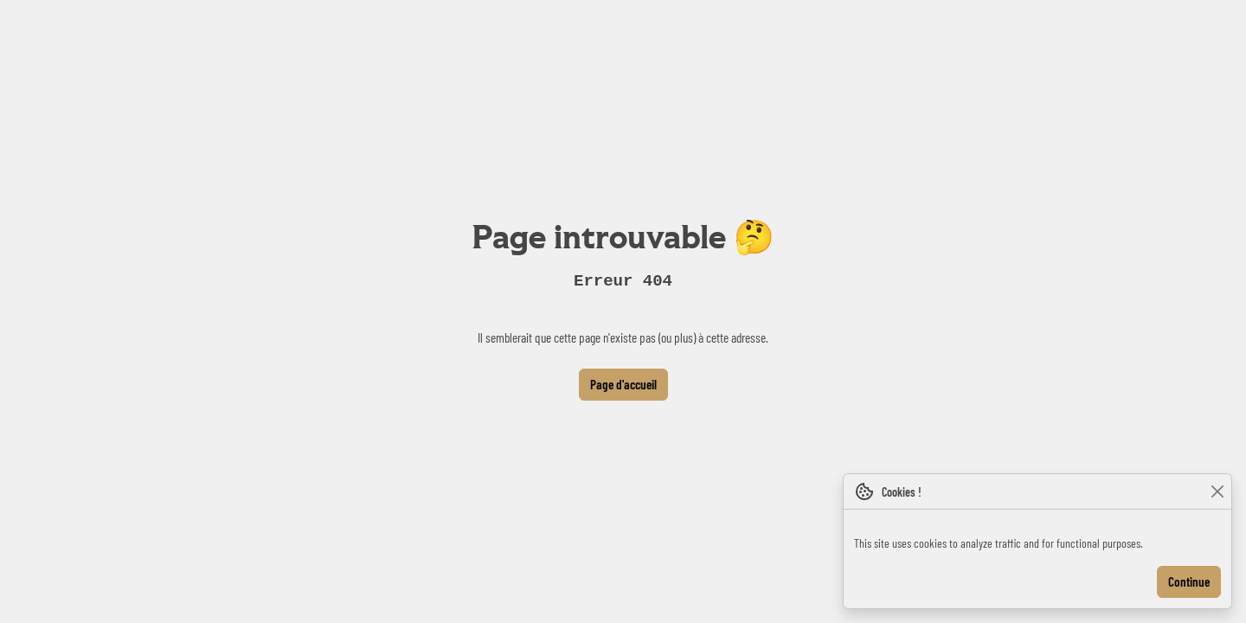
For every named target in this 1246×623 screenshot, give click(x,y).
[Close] (1217, 492)
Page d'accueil (623, 384)
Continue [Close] (1189, 581)
